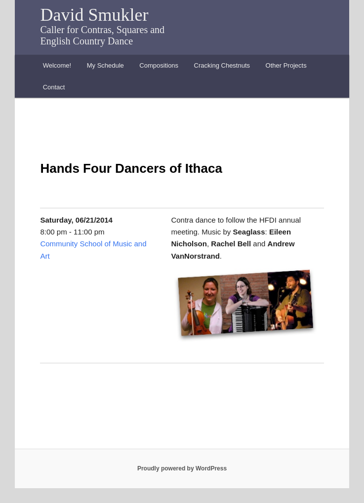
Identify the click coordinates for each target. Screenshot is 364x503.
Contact (54, 87)
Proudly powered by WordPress (182, 468)
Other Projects (286, 65)
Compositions (158, 65)
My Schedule (105, 65)
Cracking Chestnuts (222, 65)
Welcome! (57, 65)
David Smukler (94, 15)
